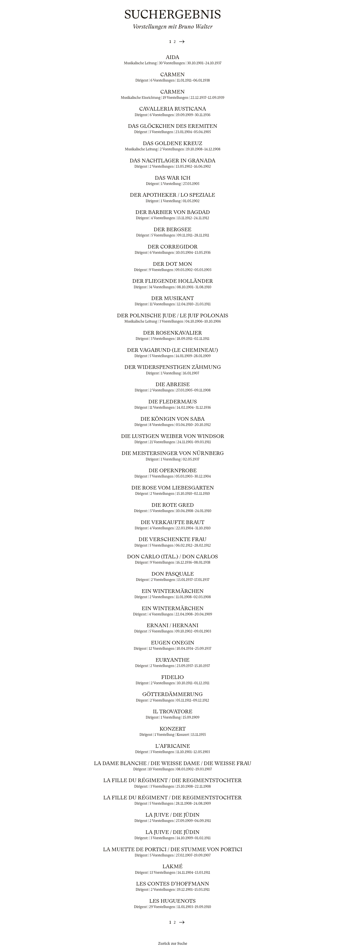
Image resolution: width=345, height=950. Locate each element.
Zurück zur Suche (172, 943)
